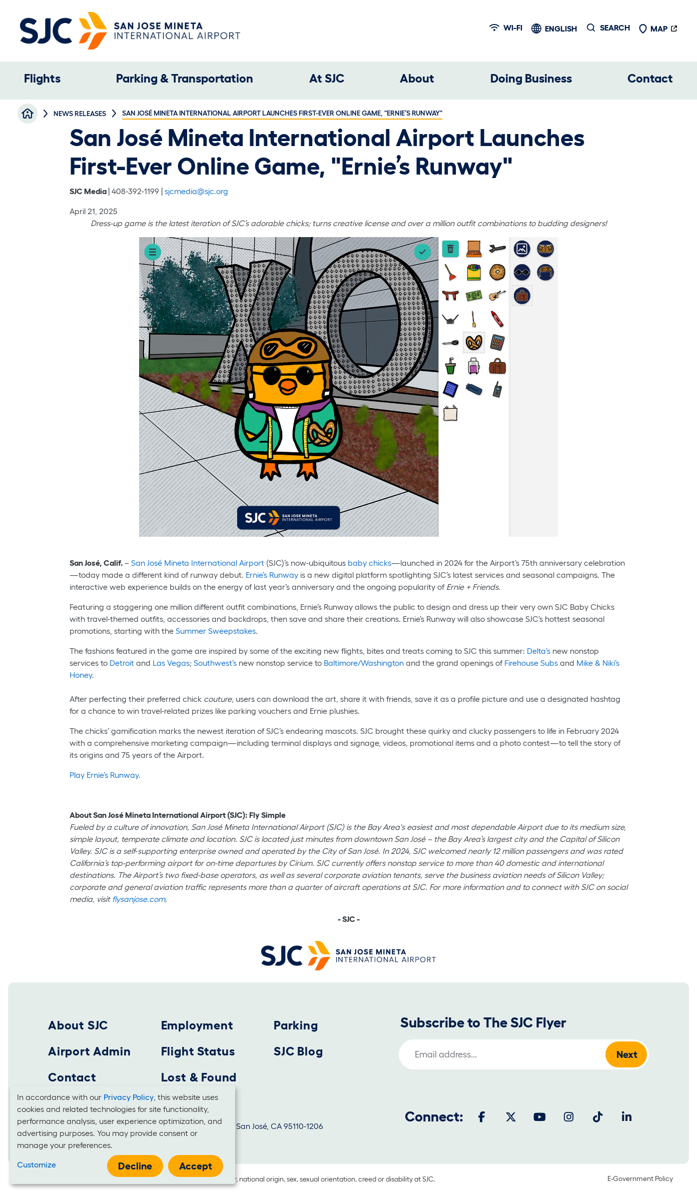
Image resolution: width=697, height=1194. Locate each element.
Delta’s (538, 650)
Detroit (123, 662)
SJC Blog (298, 1051)
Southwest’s (215, 662)
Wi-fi (505, 27)
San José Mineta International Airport (197, 562)
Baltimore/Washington (365, 662)
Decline (135, 1165)
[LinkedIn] (626, 1116)
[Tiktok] (597, 1116)
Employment (197, 1025)
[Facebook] (481, 1116)
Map (653, 29)
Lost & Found (199, 1077)
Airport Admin (89, 1051)
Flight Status (198, 1051)
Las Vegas (170, 662)
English (561, 28)
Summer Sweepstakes (216, 630)
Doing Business (531, 78)
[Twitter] (510, 1116)
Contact (650, 78)
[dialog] (122, 1134)
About (417, 78)
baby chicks (369, 562)
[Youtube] (539, 1116)
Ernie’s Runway (272, 574)
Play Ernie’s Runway (104, 774)
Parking (296, 1025)
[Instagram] (568, 1116)
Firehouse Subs (531, 662)
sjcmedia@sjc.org (196, 191)
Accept (195, 1165)
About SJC (78, 1025)
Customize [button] (36, 1164)
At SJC (326, 78)
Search (615, 27)
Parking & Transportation (184, 78)
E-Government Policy (640, 1178)
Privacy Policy (129, 1096)
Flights (42, 78)
